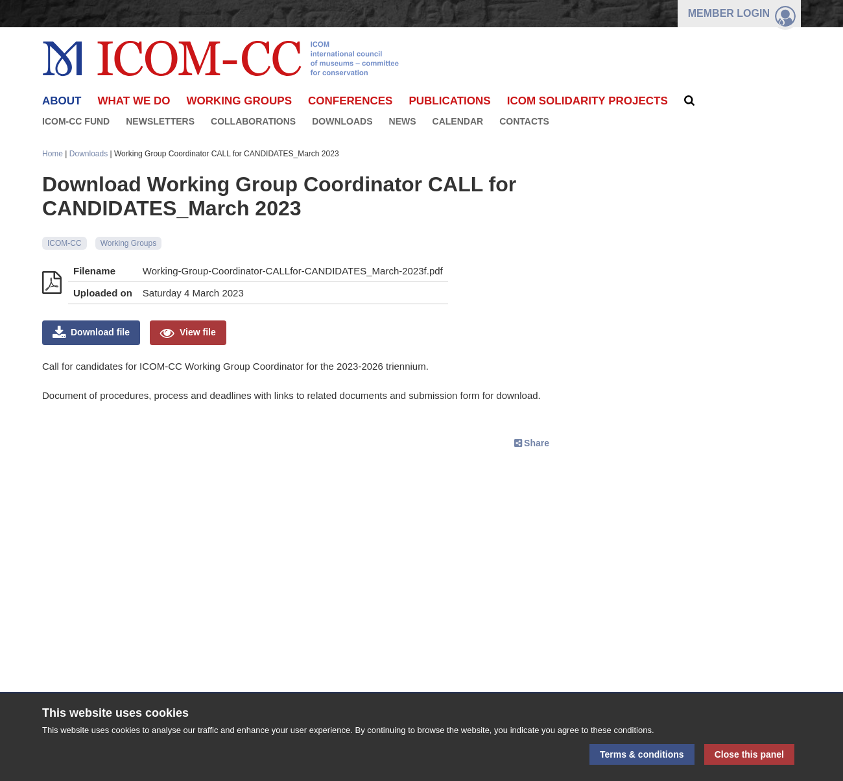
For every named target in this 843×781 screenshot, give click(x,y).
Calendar (458, 121)
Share (536, 443)
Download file (100, 332)
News (402, 121)
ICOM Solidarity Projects (587, 101)
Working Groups (239, 101)
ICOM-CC (64, 243)
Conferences (350, 101)
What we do (133, 101)
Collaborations (253, 121)
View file (198, 332)
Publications (449, 101)
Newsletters (160, 121)
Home (52, 153)
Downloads (342, 121)
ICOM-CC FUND (76, 121)
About (61, 101)
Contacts (524, 121)
